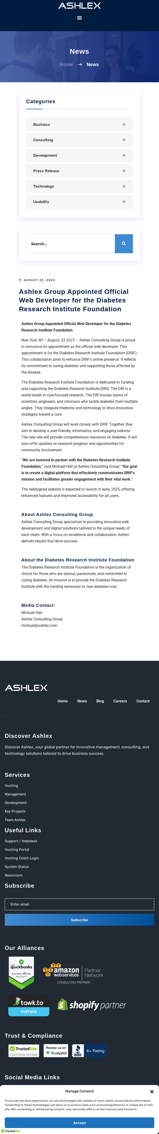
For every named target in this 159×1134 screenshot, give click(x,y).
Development (45, 155)
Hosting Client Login (22, 858)
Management (15, 794)
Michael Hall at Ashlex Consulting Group (85, 466)
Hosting (11, 786)
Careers (120, 701)
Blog (100, 701)
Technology (43, 186)
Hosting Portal (17, 849)
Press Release (46, 171)
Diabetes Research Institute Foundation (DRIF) (98, 353)
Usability (41, 202)
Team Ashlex (15, 820)
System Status (17, 867)
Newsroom (14, 875)
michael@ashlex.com (39, 625)
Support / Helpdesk (21, 841)
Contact (143, 701)
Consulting (43, 140)
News (82, 701)
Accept (79, 1123)
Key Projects (15, 811)
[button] (152, 1091)
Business (41, 124)
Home (66, 64)
